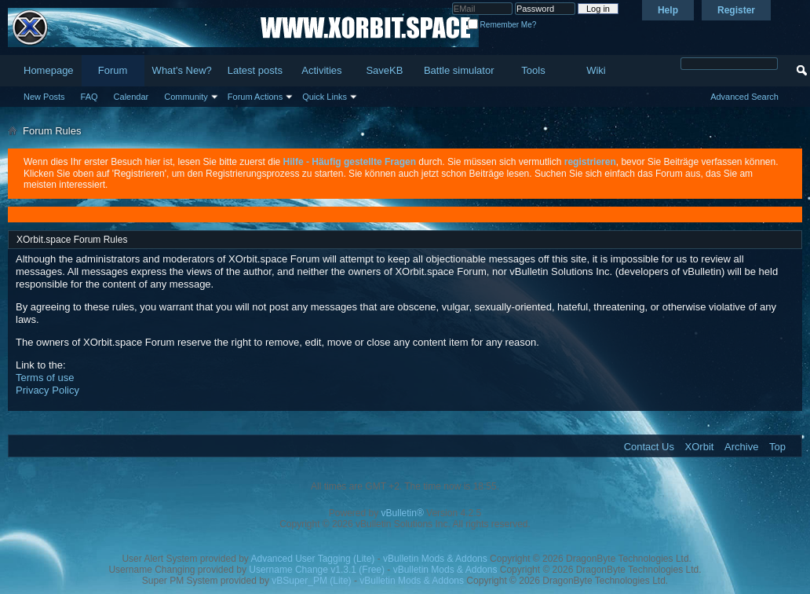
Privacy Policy (47, 390)
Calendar (131, 96)
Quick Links (324, 96)
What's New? (182, 70)
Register (736, 10)
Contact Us (649, 447)
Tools (533, 70)
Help (668, 10)
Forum (113, 70)
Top (777, 447)
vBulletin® (402, 513)
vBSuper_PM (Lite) (311, 580)
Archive (741, 447)
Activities (321, 70)
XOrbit (699, 447)
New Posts (44, 96)
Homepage (49, 70)
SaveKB (384, 70)
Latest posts (255, 70)
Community (186, 96)
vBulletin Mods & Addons (435, 558)
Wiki (596, 70)
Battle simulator (459, 70)
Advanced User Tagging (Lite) (312, 558)
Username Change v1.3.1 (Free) (317, 569)
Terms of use (45, 377)
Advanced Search (744, 96)
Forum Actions (255, 96)
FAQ (89, 96)
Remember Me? (502, 24)
